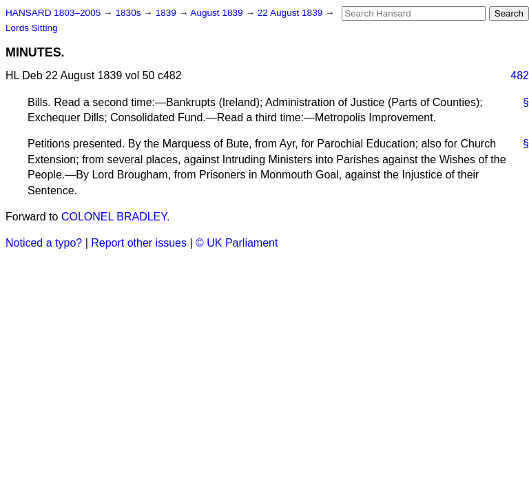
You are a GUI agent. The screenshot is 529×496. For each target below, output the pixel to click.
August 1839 (217, 13)
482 (519, 75)
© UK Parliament (237, 243)
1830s (129, 13)
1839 (167, 13)
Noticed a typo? (44, 243)
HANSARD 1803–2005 (53, 13)
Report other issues (139, 243)
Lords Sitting (32, 28)
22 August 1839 (291, 13)
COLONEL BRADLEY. (115, 217)
